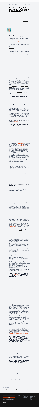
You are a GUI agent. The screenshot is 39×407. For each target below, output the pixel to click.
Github (30, 400)
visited (19, 143)
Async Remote (24, 395)
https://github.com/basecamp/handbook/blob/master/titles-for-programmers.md (19, 333)
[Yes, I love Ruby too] (9, 397)
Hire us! (17, 404)
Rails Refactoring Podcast (32, 396)
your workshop (22, 143)
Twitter (30, 398)
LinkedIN (31, 399)
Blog (30, 395)
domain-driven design (27, 4)
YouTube (31, 397)
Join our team (31, 402)
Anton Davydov (12, 47)
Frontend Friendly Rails (25, 396)
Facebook (31, 401)
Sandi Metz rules (12, 226)
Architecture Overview (17, 121)
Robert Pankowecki (11, 4)
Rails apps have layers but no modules (19, 389)
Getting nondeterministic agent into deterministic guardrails (30, 389)
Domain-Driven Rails (21, 145)
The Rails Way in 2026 (6, 389)
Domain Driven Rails (25, 402)
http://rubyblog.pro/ (17, 274)
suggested (18, 41)
